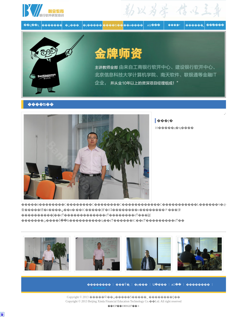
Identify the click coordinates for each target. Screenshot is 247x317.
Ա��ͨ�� (159, 284)
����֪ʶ (174, 25)
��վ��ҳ (31, 25)
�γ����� (92, 25)
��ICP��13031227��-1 (123, 305)
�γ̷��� (141, 284)
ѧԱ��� (153, 25)
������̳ (194, 25)
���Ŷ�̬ (123, 284)
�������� (52, 25)
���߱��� (215, 25)
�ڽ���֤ (72, 25)
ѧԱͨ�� (176, 284)
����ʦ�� (113, 25)
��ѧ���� (133, 25)
